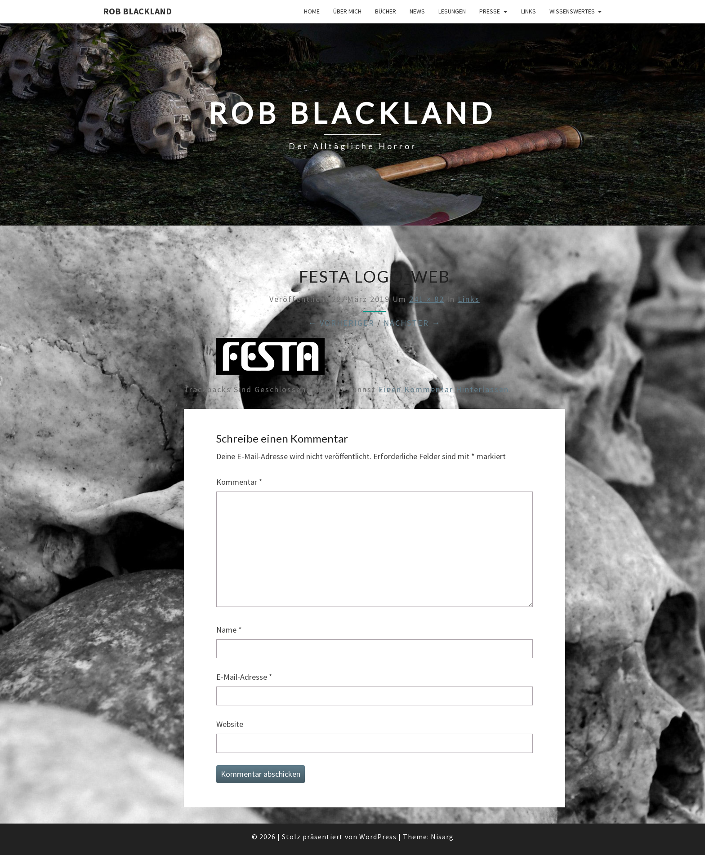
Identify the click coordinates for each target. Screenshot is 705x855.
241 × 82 (426, 299)
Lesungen (452, 11)
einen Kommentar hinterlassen (444, 389)
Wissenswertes (572, 11)
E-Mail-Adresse (244, 677)
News (417, 11)
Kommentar (239, 482)
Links (528, 11)
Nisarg (442, 836)
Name (229, 630)
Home (312, 11)
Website (229, 724)
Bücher (385, 11)
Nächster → (412, 323)
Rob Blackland (137, 11)
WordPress (378, 836)
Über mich (347, 11)
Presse (489, 11)
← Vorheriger (341, 323)
